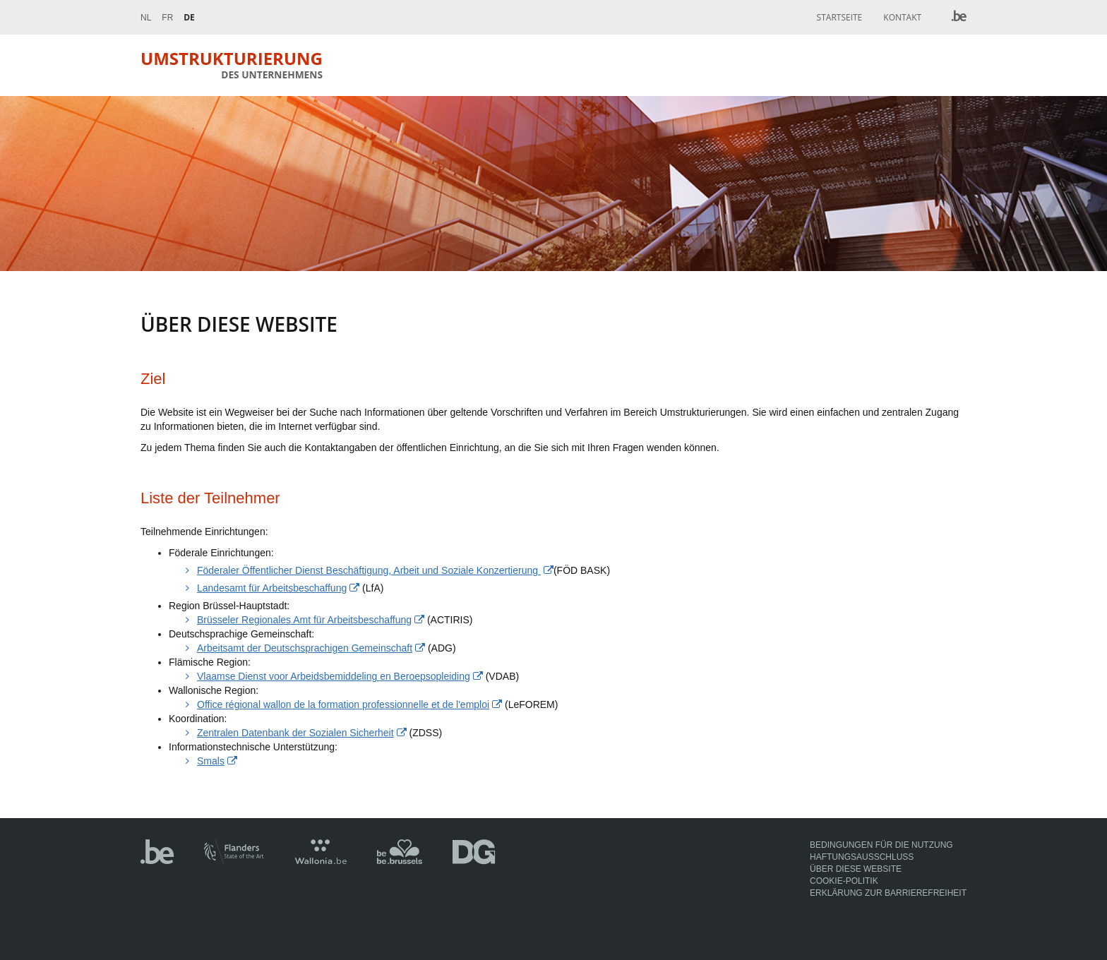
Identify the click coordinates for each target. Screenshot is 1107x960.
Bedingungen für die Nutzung (881, 845)
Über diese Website (856, 869)
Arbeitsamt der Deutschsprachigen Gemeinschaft (304, 648)
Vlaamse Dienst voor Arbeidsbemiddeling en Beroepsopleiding (333, 676)
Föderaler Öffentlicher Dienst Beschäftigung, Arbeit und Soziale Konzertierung (369, 570)
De (189, 17)
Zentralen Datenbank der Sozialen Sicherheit (295, 732)
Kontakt (902, 17)
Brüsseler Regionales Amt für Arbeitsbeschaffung (304, 619)
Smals (211, 761)
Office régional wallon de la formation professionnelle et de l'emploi (343, 704)
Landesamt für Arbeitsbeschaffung (272, 588)
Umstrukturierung (231, 64)
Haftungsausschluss (862, 857)
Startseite (840, 17)
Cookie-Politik (844, 881)
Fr (167, 18)
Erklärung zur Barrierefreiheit (888, 893)
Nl (145, 18)
